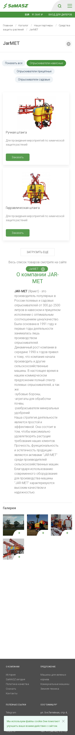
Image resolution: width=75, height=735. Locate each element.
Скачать (11, 688)
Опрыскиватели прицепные (34, 71)
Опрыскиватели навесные (46, 63)
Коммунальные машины (54, 684)
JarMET (37, 269)
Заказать (18, 157)
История (11, 674)
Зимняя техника (49, 688)
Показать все (13, 63)
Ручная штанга (16, 132)
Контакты (11, 693)
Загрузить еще (38, 252)
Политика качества (17, 684)
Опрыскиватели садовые (34, 79)
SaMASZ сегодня (15, 679)
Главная (8, 25)
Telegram (11, 712)
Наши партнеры (43, 25)
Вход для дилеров (60, 14)
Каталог (23, 25)
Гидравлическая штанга (23, 208)
